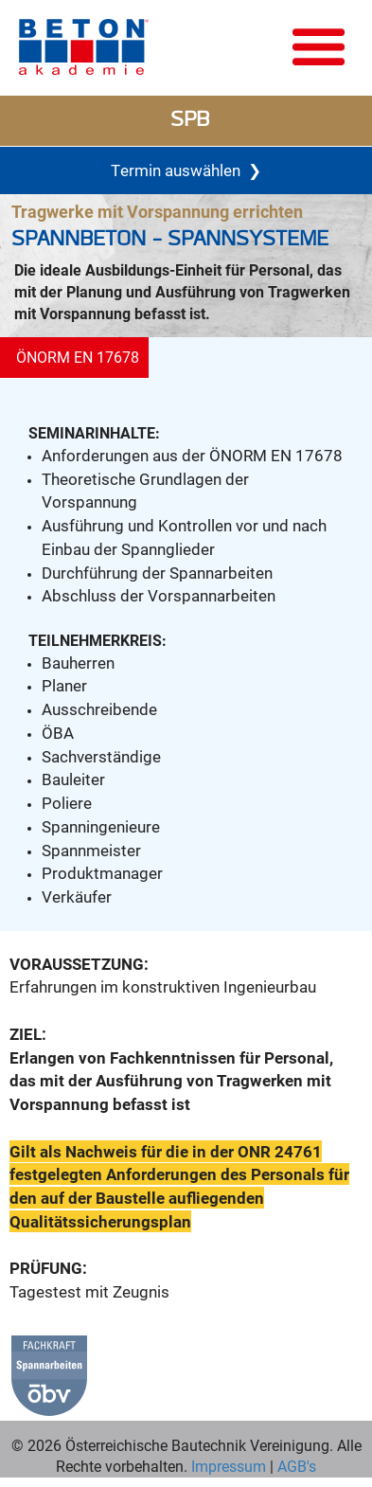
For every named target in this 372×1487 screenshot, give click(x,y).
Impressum (228, 1466)
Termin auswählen (186, 170)
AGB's (295, 1466)
